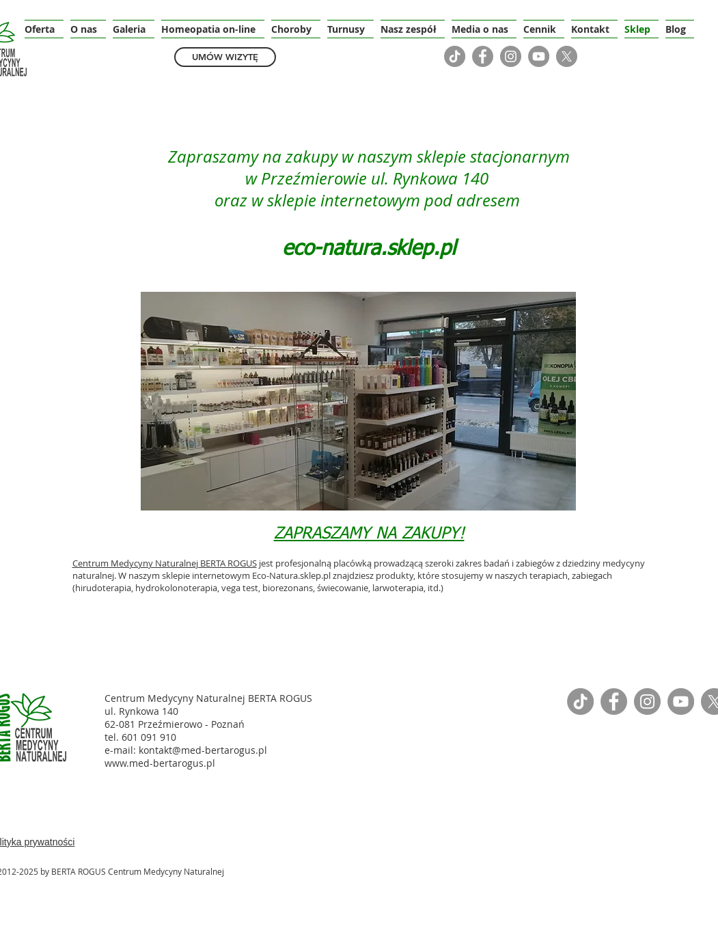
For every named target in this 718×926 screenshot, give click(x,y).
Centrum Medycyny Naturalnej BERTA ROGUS (164, 563)
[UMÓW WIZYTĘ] (225, 57)
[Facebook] (482, 56)
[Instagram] (510, 56)
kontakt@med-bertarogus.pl (203, 750)
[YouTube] (538, 56)
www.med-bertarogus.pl (160, 763)
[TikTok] (454, 56)
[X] (566, 56)
